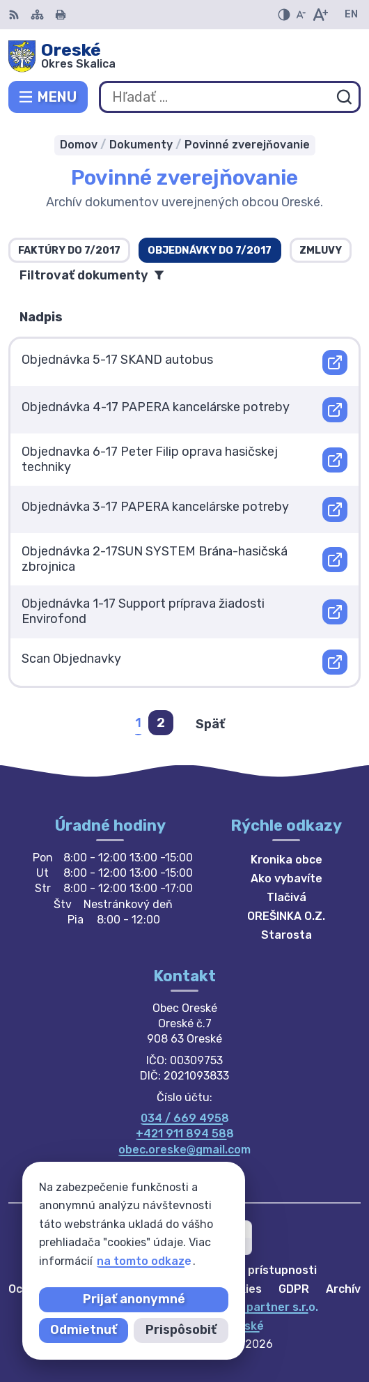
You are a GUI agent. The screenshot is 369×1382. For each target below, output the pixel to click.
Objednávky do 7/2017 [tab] (210, 250)
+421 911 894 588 (185, 1133)
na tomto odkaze (57, 1261)
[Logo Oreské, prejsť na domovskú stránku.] (184, 56)
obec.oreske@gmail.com (184, 1149)
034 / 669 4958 (185, 1118)
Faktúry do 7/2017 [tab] (69, 250)
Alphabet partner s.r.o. (255, 1307)
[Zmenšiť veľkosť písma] (300, 14)
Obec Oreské (229, 1326)
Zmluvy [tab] (320, 250)
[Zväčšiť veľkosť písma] (320, 14)
